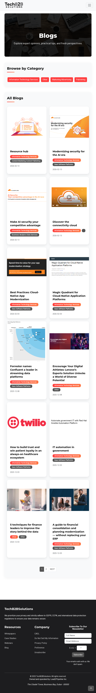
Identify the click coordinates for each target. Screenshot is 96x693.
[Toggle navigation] (89, 5)
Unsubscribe (40, 652)
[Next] (52, 569)
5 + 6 (71, 648)
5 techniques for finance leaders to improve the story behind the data (26, 528)
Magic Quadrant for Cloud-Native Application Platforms (69, 296)
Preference (39, 647)
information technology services (23, 79)
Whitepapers (10, 633)
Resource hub (19, 151)
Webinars (8, 643)
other (45, 79)
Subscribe (78, 654)
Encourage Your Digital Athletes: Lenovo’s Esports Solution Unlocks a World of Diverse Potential (69, 373)
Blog (6, 647)
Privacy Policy (40, 643)
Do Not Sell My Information (46, 638)
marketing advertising (61, 79)
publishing (80, 79)
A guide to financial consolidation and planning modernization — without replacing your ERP (69, 531)
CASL (36, 633)
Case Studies (10, 638)
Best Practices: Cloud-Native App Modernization (24, 296)
